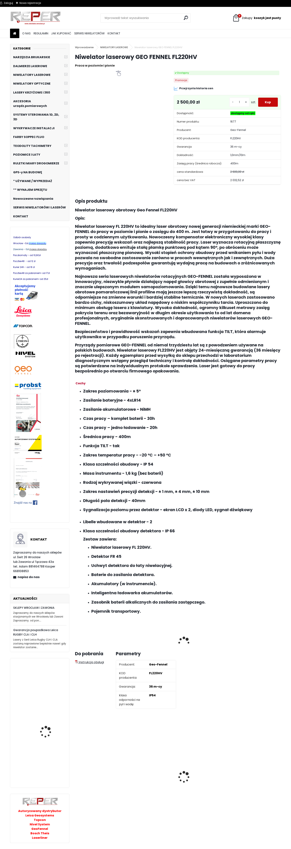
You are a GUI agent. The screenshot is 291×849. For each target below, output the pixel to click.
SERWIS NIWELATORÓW (89, 33)
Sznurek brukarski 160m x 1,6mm (152, 774)
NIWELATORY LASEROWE (114, 47)
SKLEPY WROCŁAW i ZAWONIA (34, 608)
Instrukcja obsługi (89, 662)
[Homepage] (14, 33)
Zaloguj (8, 3)
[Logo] (35, 18)
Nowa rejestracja (30, 3)
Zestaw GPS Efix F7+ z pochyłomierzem (93, 776)
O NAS (26, 33)
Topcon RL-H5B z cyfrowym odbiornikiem (251, 785)
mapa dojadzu (38, 249)
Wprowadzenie (84, 47)
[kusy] (238, 102)
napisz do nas (29, 577)
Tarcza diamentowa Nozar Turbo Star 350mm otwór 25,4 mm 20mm (202, 783)
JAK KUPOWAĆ (61, 33)
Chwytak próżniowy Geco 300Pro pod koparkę (47, 769)
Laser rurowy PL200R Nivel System (47, 732)
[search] (186, 18)
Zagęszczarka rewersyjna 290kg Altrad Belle (50, 686)
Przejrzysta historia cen (193, 88)
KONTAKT (114, 33)
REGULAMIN (41, 33)
